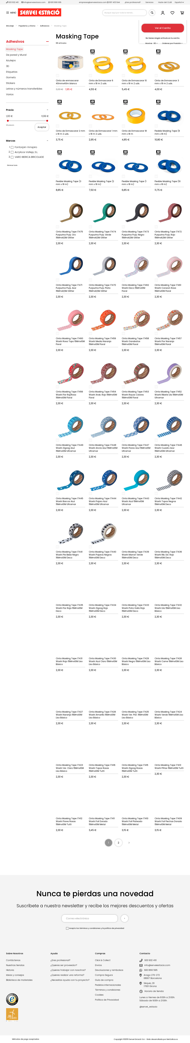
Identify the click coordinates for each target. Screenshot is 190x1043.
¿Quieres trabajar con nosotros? (68, 970)
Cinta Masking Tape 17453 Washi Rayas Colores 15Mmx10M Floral (135, 394)
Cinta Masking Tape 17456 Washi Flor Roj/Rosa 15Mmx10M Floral (69, 394)
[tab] (27, 42)
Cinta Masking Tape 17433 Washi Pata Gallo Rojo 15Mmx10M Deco (135, 608)
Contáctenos (13, 960)
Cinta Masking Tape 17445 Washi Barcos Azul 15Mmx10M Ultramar (69, 501)
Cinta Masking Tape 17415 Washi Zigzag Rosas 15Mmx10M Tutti (135, 768)
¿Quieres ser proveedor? (64, 965)
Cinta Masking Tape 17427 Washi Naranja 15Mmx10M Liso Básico (69, 714)
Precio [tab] (10, 110)
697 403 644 (113, 2)
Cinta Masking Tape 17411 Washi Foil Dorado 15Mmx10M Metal (102, 821)
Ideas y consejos (15, 975)
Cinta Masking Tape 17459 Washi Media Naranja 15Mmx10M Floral (102, 341)
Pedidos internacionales (108, 984)
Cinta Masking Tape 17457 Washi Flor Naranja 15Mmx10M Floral (168, 341)
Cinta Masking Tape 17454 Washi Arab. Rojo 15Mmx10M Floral (103, 394)
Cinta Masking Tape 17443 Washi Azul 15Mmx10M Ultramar (135, 501)
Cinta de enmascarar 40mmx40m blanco (67, 82)
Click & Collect (102, 960)
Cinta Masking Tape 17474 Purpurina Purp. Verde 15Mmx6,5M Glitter (102, 234)
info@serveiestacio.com (33, 2)
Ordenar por (167, 43)
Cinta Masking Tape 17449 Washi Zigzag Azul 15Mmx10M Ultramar (69, 448)
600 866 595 (54, 2)
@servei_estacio (148, 1006)
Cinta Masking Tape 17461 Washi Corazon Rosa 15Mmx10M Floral (168, 288)
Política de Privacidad (107, 999)
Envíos (98, 965)
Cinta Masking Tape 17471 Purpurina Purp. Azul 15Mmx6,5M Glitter (69, 288)
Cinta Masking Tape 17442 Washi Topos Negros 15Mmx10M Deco (168, 501)
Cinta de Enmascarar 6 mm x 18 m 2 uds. (101, 82)
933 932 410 (12, 2)
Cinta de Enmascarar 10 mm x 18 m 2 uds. (134, 82)
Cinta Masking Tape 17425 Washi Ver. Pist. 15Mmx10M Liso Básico (135, 714)
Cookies (99, 994)
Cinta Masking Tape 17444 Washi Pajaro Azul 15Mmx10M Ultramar (102, 501)
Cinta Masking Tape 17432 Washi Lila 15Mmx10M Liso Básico (168, 608)
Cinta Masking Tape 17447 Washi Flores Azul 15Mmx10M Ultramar (136, 448)
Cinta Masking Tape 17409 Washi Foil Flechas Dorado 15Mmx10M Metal (168, 821)
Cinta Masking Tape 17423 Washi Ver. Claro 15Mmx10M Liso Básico (70, 768)
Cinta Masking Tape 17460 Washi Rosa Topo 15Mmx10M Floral (70, 341)
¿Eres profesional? (133, 2)
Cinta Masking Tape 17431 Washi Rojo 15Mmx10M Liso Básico (69, 661)
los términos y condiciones (88, 928)
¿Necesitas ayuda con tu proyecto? (70, 979)
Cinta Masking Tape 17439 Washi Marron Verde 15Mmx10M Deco (135, 554)
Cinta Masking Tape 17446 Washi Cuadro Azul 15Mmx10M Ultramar (168, 448)
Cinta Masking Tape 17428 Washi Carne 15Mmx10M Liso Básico (169, 661)
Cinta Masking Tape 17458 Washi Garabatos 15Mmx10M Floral (135, 341)
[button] (179, 2)
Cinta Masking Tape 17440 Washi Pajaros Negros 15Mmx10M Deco (102, 554)
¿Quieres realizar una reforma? (67, 975)
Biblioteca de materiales (19, 979)
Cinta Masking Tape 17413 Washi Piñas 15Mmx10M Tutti (169, 766)
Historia (10, 970)
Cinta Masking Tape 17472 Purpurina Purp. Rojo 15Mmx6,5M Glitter (168, 234)
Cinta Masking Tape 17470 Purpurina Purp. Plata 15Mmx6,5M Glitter (102, 288)
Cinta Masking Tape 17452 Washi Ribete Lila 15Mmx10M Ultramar (169, 394)
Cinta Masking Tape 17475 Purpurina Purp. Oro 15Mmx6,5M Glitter (69, 234)
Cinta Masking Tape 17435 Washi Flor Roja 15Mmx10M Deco (69, 608)
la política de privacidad (113, 928)
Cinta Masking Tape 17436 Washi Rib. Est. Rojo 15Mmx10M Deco (168, 554)
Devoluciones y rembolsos (109, 970)
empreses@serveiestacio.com (93, 2)
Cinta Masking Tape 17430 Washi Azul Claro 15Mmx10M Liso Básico (103, 661)
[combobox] (124, 13)
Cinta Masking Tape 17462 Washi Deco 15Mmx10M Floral (135, 288)
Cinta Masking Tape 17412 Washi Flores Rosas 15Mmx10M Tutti (69, 821)
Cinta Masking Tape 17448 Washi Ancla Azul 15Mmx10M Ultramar (103, 448)
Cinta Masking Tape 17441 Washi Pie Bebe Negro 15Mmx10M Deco (69, 554)
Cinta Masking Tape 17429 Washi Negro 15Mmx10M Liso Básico (136, 661)
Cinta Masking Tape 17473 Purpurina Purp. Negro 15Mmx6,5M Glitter (135, 234)
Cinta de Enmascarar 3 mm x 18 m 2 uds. (167, 82)
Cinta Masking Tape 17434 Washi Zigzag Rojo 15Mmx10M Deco (102, 608)
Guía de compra (104, 979)
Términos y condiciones (107, 989)
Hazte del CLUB (165, 2)
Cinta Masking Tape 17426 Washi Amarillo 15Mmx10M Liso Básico (102, 714)
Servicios (149, 2)
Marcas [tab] (10, 140)
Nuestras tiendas (15, 965)
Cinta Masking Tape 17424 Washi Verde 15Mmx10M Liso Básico (169, 714)
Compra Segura (104, 975)
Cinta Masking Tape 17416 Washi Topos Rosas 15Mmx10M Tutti (102, 768)
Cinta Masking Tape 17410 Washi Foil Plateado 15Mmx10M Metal (135, 821)
